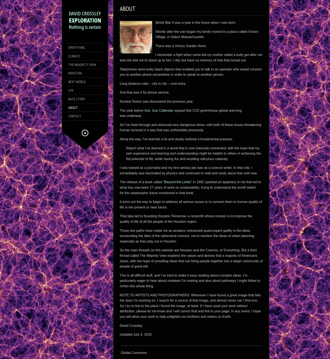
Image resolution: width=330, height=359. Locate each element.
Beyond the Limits (177, 182)
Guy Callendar (162, 110)
